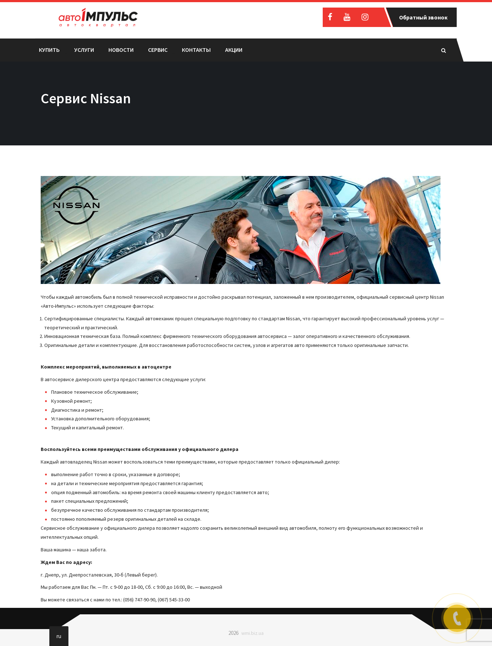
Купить (49, 49)
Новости (121, 49)
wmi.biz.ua (252, 633)
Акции (233, 49)
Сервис (157, 49)
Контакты (196, 49)
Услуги (84, 49)
